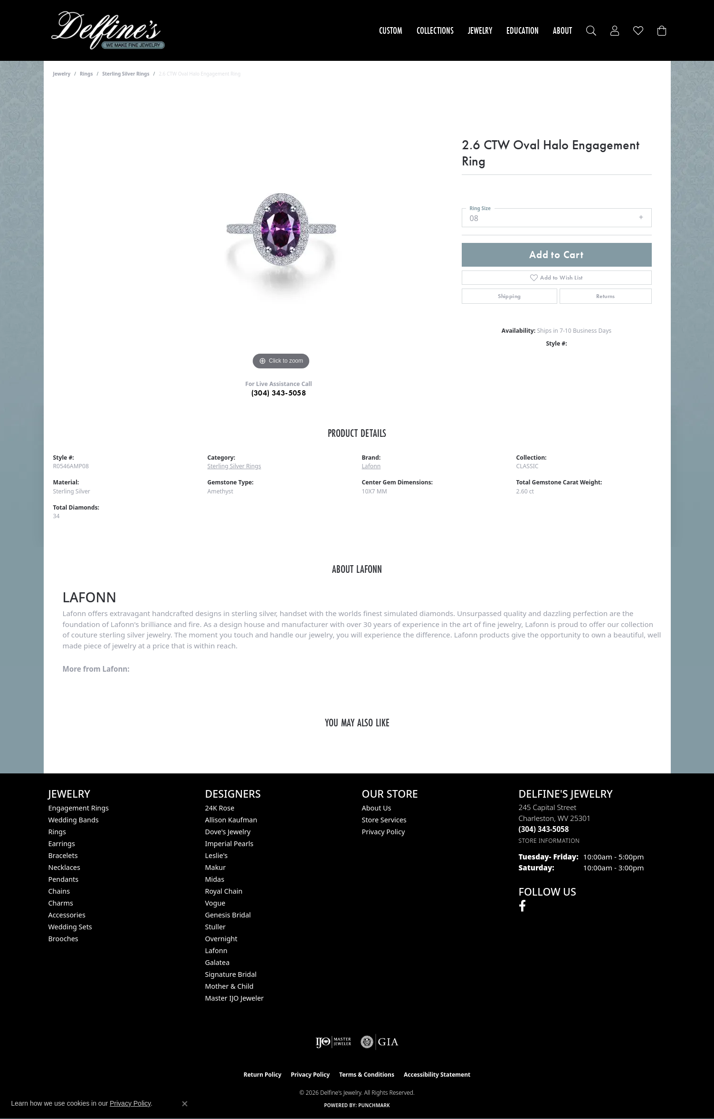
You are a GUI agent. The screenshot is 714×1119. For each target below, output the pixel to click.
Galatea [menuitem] (217, 962)
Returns (605, 296)
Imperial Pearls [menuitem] (229, 843)
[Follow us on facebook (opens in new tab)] (522, 906)
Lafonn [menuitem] (216, 950)
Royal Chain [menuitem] (224, 891)
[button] (591, 31)
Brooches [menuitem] (63, 938)
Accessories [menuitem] (67, 914)
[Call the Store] (544, 829)
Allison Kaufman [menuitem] (231, 819)
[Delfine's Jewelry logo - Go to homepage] (110, 30)
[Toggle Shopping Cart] (661, 31)
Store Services (384, 819)
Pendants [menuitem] (63, 879)
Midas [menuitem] (215, 879)
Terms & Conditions (366, 1075)
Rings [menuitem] (57, 831)
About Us (376, 807)
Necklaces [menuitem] (64, 867)
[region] (281, 229)
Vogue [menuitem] (215, 902)
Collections (435, 30)
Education (522, 30)
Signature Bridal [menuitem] (231, 974)
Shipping (509, 296)
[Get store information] (549, 841)
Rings (86, 73)
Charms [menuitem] (60, 902)
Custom (390, 30)
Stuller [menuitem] (215, 926)
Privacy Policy (383, 831)
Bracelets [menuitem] (63, 855)
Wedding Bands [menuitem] (73, 819)
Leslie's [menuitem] (216, 855)
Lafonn (371, 466)
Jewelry (480, 30)
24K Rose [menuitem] (220, 807)
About (562, 30)
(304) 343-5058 (278, 393)
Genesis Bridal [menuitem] (228, 914)
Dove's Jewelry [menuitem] (228, 831)
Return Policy (263, 1075)
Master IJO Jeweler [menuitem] (234, 998)
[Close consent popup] (185, 1104)
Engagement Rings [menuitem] (78, 807)
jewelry (62, 73)
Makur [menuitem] (215, 867)
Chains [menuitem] (59, 891)
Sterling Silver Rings (125, 73)
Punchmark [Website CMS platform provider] (374, 1105)
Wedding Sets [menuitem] (70, 926)
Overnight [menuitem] (221, 938)
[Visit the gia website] (380, 1042)
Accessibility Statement (437, 1075)
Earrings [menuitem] (61, 843)
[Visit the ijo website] (333, 1042)
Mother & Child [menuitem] (229, 986)
